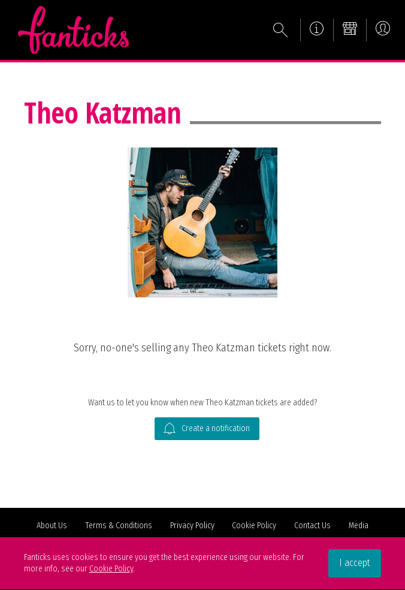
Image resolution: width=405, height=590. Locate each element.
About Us (52, 525)
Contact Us (312, 525)
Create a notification (207, 429)
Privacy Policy (192, 525)
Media (358, 525)
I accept (354, 562)
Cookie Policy (254, 525)
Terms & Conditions (118, 525)
